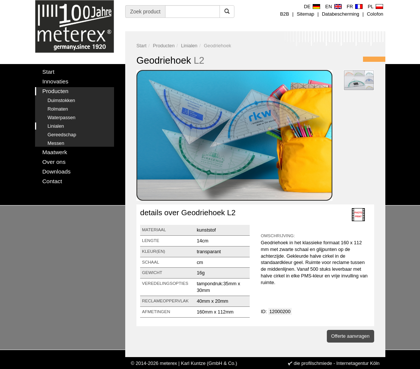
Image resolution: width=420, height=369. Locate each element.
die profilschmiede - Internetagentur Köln (336, 363)
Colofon (375, 14)
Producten (163, 45)
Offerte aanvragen (350, 336)
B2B (284, 14)
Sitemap (305, 14)
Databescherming (340, 14)
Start (141, 45)
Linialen (189, 45)
